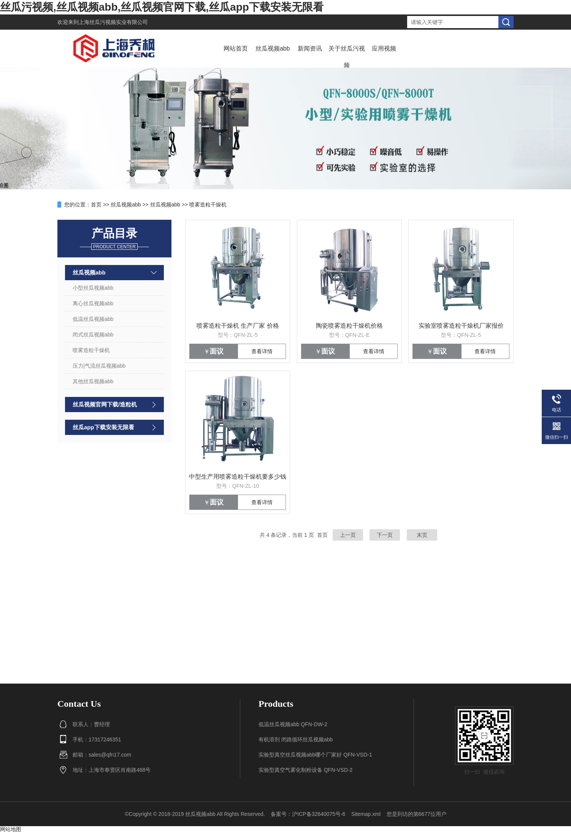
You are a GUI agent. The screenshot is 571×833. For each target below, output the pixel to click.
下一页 (385, 535)
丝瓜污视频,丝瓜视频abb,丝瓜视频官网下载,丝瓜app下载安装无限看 (162, 7)
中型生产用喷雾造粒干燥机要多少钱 (237, 476)
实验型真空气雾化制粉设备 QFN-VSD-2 (305, 770)
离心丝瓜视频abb (93, 303)
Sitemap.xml (366, 814)
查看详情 (262, 351)
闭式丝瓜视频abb (93, 335)
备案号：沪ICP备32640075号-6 (308, 814)
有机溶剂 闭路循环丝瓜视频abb (296, 739)
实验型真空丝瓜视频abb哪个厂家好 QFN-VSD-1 (315, 755)
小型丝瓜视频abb (93, 288)
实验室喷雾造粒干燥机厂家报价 (461, 325)
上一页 (348, 535)
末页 (422, 535)
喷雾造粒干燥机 (208, 205)
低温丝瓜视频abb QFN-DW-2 (293, 724)
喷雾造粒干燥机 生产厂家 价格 (238, 325)
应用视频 (384, 48)
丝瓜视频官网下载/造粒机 (105, 404)
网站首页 (236, 48)
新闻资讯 (310, 48)
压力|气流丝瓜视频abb (99, 366)
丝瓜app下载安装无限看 (103, 427)
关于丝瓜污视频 (346, 56)
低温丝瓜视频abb (93, 319)
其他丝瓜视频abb (93, 381)
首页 (96, 205)
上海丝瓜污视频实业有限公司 (113, 22)
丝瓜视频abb (272, 48)
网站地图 (10, 829)
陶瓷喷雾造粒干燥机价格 (349, 325)
